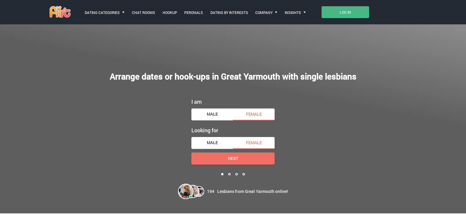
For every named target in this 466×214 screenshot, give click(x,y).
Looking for (204, 129)
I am (196, 101)
